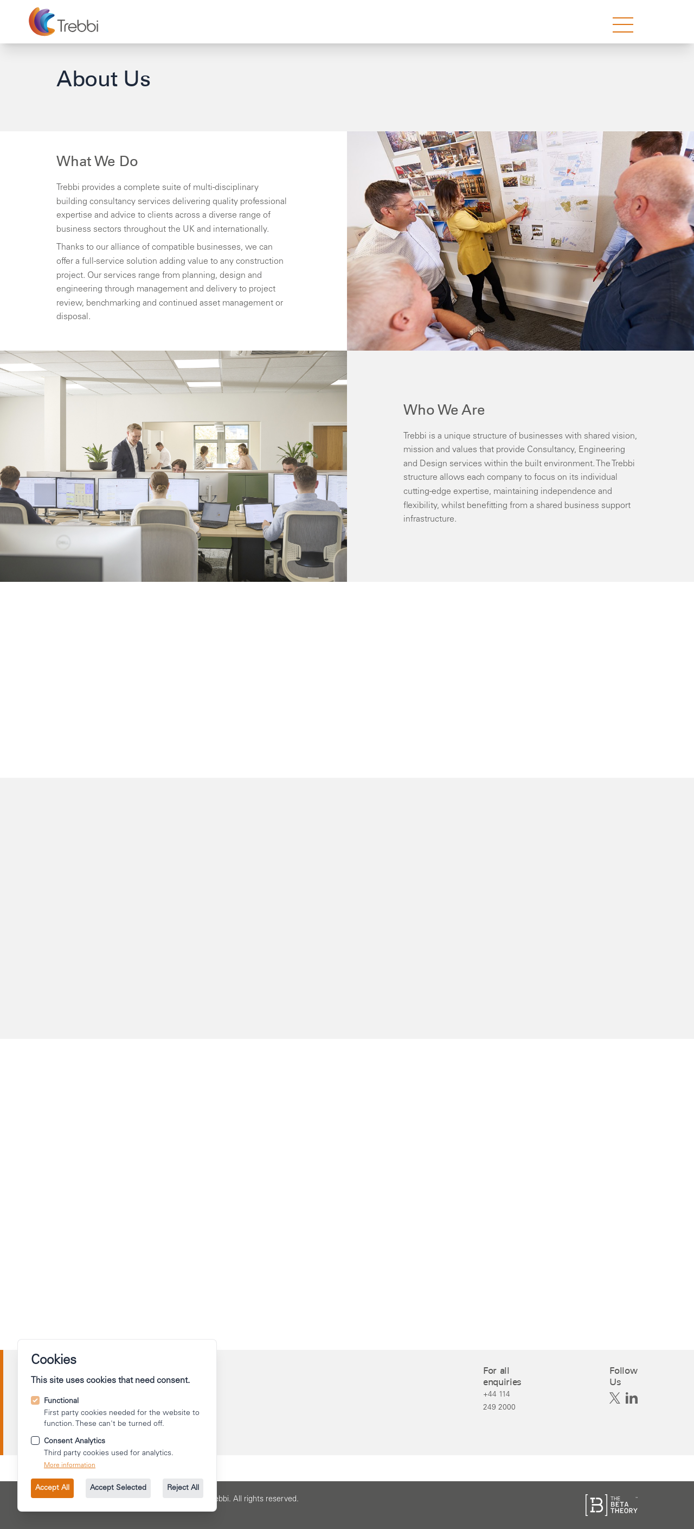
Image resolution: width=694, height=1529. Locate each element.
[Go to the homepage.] (64, 22)
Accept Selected (118, 1488)
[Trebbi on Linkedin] (632, 1398)
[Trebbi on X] (614, 1398)
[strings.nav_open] (623, 25)
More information (69, 1465)
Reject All (183, 1488)
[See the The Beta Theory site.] (612, 1505)
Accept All (52, 1488)
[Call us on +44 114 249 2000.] (503, 1401)
